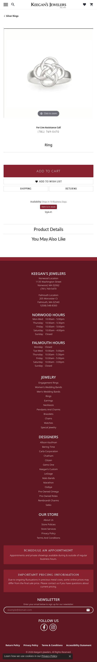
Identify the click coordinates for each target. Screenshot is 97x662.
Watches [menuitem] (48, 422)
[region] (48, 73)
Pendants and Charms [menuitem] (48, 409)
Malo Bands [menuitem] (48, 478)
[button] (13, 4)
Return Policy (13, 645)
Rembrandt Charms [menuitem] (48, 500)
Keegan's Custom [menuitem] (48, 469)
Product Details (48, 229)
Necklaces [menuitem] (48, 405)
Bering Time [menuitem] (48, 446)
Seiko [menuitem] (48, 505)
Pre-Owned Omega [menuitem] (48, 491)
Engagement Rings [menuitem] (48, 382)
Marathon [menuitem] (48, 482)
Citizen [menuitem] (48, 460)
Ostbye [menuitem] (48, 487)
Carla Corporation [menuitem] (48, 451)
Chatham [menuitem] (48, 455)
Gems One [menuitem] (48, 464)
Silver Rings (12, 16)
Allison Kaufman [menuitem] (48, 442)
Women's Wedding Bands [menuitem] (48, 387)
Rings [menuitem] (48, 396)
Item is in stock (48, 206)
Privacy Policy (48, 533)
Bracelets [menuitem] (48, 414)
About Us (48, 520)
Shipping (26, 188)
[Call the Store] (49, 288)
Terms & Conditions (52, 645)
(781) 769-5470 (48, 131)
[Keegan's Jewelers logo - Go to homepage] (48, 4)
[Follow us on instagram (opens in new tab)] (53, 627)
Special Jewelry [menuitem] (48, 427)
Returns (71, 188)
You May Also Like (49, 239)
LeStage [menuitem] (48, 473)
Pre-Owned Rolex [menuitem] (48, 496)
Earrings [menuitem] (48, 400)
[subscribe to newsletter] (88, 610)
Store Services (48, 528)
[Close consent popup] (70, 656)
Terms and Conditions (48, 537)
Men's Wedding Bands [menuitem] (48, 391)
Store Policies (48, 524)
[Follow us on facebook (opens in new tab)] (44, 627)
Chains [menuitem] (48, 418)
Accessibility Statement (78, 645)
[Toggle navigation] (6, 4)
